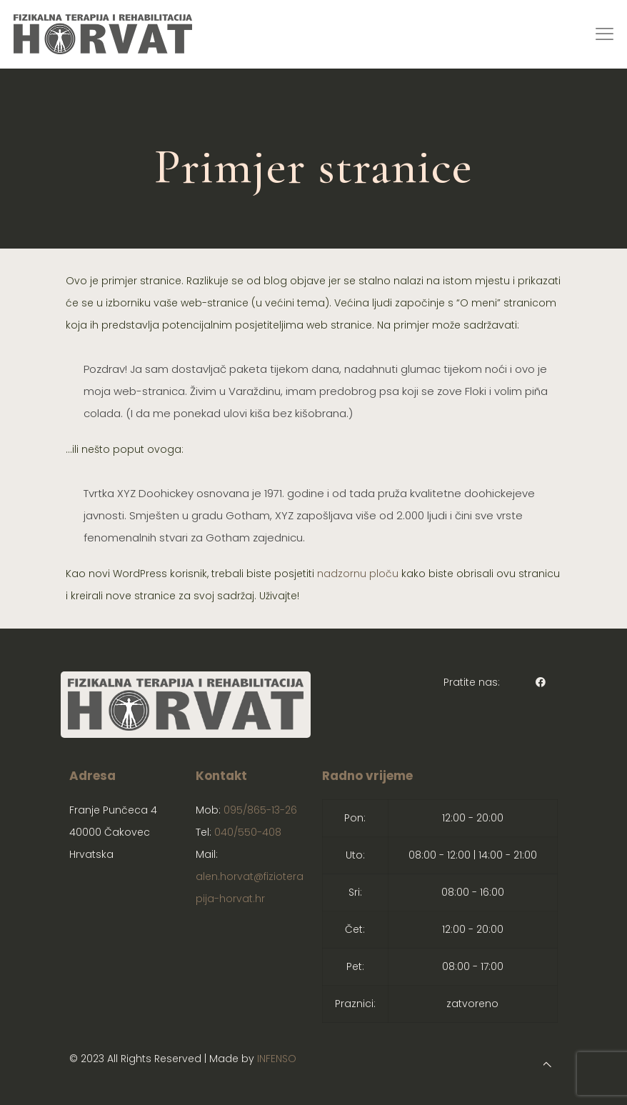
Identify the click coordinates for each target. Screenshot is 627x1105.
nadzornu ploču (357, 573)
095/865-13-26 (260, 810)
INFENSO (276, 1058)
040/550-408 (247, 832)
